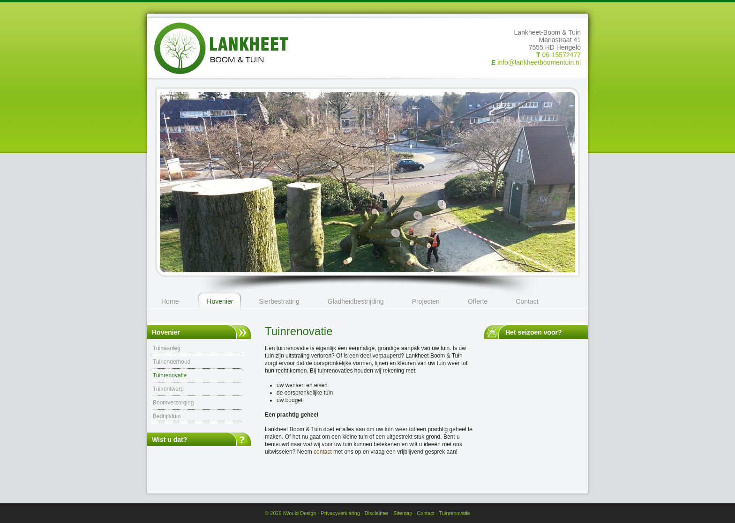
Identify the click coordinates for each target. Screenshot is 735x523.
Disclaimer (377, 513)
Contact (426, 513)
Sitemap (402, 513)
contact (323, 451)
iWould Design (299, 513)
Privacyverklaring (340, 513)
